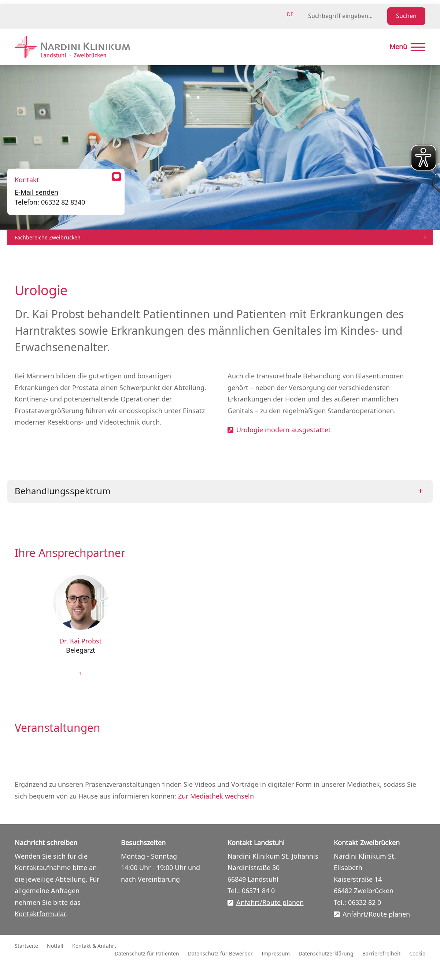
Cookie (417, 954)
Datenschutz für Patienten (147, 954)
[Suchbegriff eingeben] (346, 16)
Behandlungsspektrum (62, 491)
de (290, 14)
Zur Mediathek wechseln (216, 796)
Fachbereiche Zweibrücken (48, 238)
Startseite (26, 946)
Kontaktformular (40, 914)
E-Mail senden (36, 192)
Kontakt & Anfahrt (94, 946)
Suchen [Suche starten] (406, 16)
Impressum (276, 954)
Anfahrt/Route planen (270, 903)
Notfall (55, 946)
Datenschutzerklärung (326, 954)
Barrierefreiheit (381, 954)
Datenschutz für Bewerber (220, 954)
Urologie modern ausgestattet (283, 430)
